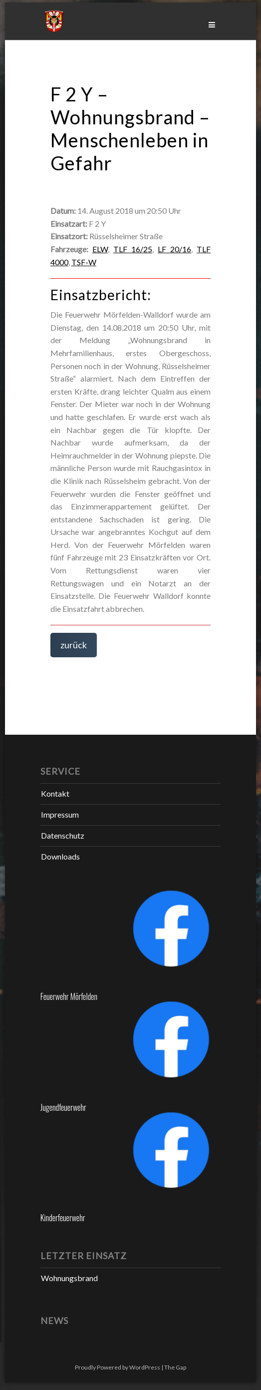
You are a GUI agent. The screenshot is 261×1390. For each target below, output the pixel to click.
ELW (100, 249)
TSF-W (83, 262)
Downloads (60, 856)
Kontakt (55, 793)
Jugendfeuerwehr (63, 1107)
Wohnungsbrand (69, 1278)
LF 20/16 (174, 249)
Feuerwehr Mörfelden (68, 996)
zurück (73, 644)
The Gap (175, 1367)
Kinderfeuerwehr (62, 1218)
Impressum (60, 814)
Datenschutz (62, 835)
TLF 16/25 (132, 249)
